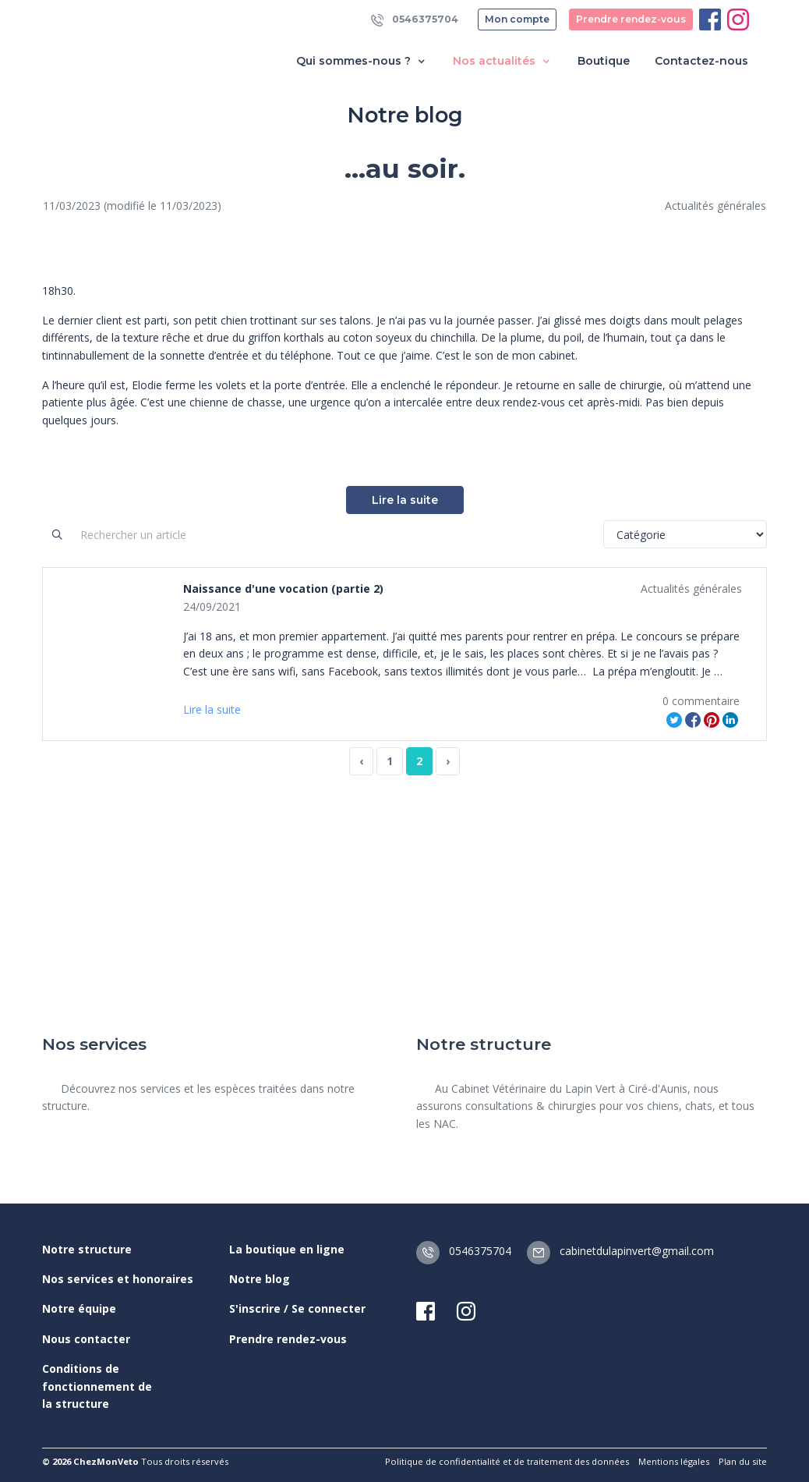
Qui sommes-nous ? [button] (362, 61)
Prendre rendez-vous (631, 19)
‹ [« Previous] (361, 760)
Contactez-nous (701, 61)
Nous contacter (86, 1338)
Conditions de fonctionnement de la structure (97, 1386)
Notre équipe (79, 1308)
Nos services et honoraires (117, 1278)
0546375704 (414, 20)
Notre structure (87, 1249)
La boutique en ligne (286, 1249)
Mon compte (517, 19)
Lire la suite (405, 500)
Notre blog (259, 1278)
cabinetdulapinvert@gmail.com (620, 1250)
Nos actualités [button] (503, 61)
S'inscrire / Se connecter (297, 1308)
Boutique (604, 61)
